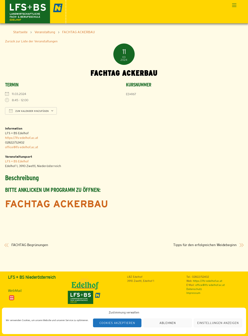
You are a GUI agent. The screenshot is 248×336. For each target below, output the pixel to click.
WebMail (15, 290)
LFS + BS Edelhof (17, 161)
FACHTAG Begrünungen (29, 245)
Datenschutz (194, 289)
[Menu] (234, 5)
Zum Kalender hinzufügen (29, 111)
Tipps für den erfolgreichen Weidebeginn (204, 245)
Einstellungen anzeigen (218, 323)
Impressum (193, 292)
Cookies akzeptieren (117, 323)
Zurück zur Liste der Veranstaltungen (31, 41)
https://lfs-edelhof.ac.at (21, 138)
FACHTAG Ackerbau (56, 203)
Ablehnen (167, 323)
